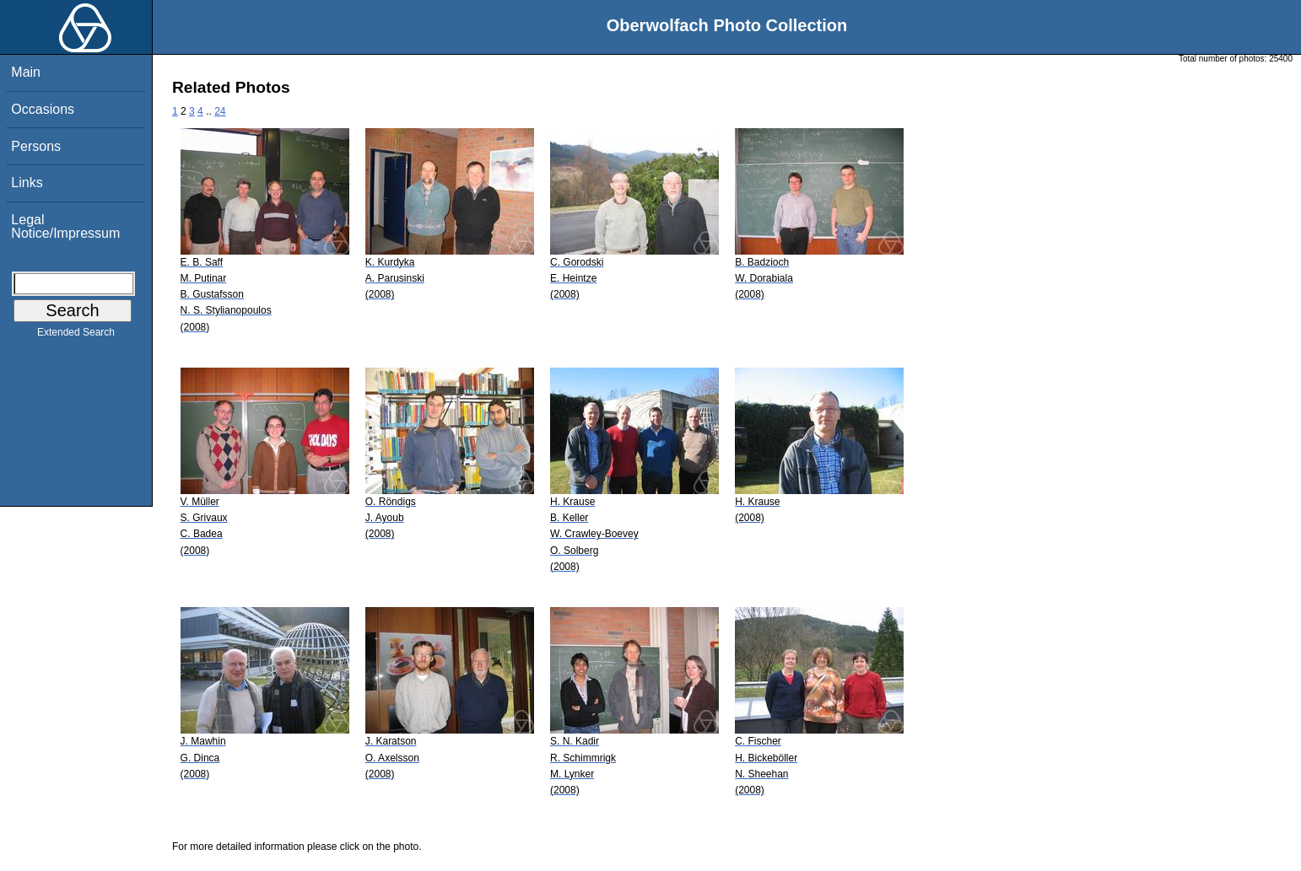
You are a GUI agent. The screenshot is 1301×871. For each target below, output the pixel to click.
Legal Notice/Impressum (65, 226)
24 (219, 111)
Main (25, 72)
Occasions (42, 109)
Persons (36, 146)
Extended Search (76, 336)
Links (26, 182)
